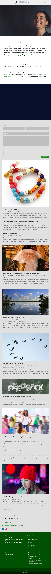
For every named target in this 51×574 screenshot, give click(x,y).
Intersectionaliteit (16, 55)
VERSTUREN (45, 156)
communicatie (20, 275)
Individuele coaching (31, 543)
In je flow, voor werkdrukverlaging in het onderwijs (17, 437)
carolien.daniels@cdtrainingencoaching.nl (16, 525)
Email (5, 152)
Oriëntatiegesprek (9, 554)
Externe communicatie (32, 537)
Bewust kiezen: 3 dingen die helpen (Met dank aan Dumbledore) (20, 273)
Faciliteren (25, 19)
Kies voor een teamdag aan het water (13, 317)
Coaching (25, 64)
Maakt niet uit (7, 154)
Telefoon (6, 150)
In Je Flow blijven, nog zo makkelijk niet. (14, 497)
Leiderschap (19, 365)
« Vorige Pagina (6, 509)
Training (18, 211)
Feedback (19, 399)
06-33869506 (8, 522)
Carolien (7, 211)
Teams (31, 319)
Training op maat (30, 545)
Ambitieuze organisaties (25, 43)
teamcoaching (26, 319)
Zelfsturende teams (21, 321)
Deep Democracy (33, 54)
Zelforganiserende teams (8, 321)
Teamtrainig (29, 542)
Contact (7, 552)
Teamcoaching (30, 540)
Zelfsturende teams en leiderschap (12, 363)
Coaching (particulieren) (32, 546)
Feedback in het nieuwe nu (10, 233)
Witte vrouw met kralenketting (11, 209)
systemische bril (40, 55)
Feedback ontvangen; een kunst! (11, 451)
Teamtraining (42, 275)
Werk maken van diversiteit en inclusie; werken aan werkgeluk (20, 221)
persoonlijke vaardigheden (31, 275)
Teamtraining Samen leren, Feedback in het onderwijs (18, 396)
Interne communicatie (32, 539)
